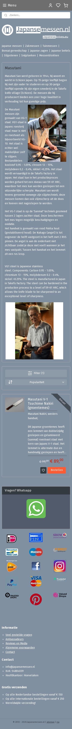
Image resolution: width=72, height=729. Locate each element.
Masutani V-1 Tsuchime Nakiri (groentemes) (40, 404)
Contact (10, 652)
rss (58, 722)
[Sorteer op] (36, 382)
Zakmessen (32, 46)
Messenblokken (49, 55)
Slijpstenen (11, 55)
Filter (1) (36, 373)
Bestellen (57, 470)
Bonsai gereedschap (14, 50)
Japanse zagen (39, 50)
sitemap (51, 722)
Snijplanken (28, 55)
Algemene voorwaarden (20, 647)
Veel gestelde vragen (19, 634)
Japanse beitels (60, 50)
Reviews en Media (16, 643)
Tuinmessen (50, 46)
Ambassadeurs (15, 639)
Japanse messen (12, 46)
